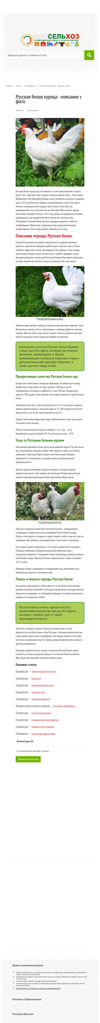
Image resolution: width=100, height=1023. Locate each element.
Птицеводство (33, 110)
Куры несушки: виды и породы (43, 733)
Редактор (19, 110)
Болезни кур (36, 678)
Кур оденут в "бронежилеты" (64, 706)
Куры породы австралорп (41, 713)
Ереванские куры (38, 692)
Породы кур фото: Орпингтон (43, 726)
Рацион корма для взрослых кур (44, 671)
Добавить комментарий (28, 759)
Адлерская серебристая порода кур (45, 719)
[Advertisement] (32, 814)
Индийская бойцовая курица (43, 685)
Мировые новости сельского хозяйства (33, 705)
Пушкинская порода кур (41, 699)
